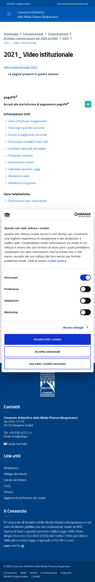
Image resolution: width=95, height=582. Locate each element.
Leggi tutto (12, 546)
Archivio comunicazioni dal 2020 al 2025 (31, 38)
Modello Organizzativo (19, 4)
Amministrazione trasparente (72, 4)
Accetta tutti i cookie (47, 339)
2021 (65, 38)
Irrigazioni (66, 573)
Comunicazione (33, 34)
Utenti (23, 573)
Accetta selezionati (47, 351)
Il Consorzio (10, 573)
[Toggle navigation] (9, 14)
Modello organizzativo (16, 576)
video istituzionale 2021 (20, 67)
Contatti (35, 576)
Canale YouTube (15, 444)
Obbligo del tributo (15, 474)
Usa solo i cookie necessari (47, 363)
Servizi (33, 573)
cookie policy (57, 260)
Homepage (11, 34)
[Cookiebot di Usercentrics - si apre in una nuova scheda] (74, 215)
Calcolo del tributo (15, 480)
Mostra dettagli (73, 327)
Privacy (8, 492)
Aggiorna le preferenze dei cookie (25, 498)
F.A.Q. (7, 486)
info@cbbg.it (20, 436)
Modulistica (11, 468)
